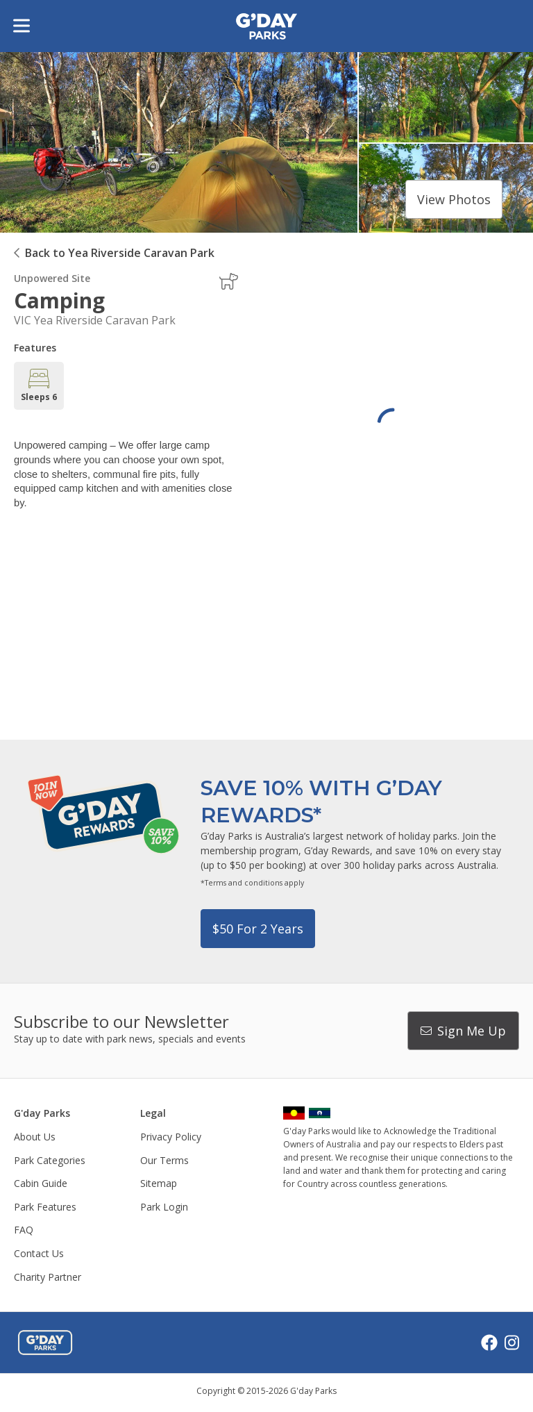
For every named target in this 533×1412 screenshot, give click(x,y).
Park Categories (49, 1160)
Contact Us (39, 1253)
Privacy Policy (170, 1136)
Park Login (164, 1206)
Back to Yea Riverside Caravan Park (119, 253)
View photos (454, 199)
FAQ (23, 1229)
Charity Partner (47, 1277)
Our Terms (164, 1160)
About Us (35, 1136)
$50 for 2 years (257, 928)
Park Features (45, 1206)
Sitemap (158, 1183)
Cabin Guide (40, 1183)
